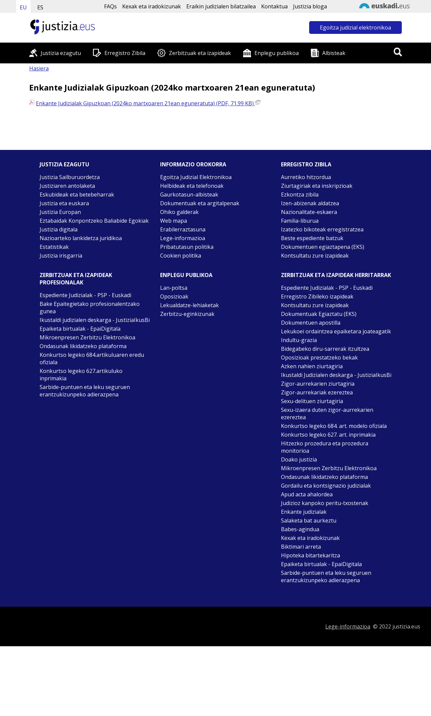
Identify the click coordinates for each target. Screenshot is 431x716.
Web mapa (173, 220)
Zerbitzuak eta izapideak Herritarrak (336, 275)
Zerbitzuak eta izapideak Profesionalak (76, 278)
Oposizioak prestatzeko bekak (319, 357)
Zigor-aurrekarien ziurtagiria (317, 383)
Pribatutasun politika (186, 247)
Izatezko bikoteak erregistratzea (322, 229)
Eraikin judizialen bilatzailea (221, 6)
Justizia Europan (60, 212)
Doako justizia (299, 459)
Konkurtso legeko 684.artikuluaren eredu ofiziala (92, 358)
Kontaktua (274, 6)
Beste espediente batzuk (312, 238)
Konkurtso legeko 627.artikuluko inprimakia (81, 374)
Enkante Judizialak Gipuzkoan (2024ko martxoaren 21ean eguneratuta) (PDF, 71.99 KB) (148, 103)
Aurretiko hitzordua (306, 177)
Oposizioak (174, 296)
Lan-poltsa (173, 287)
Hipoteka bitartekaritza (310, 555)
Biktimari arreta (301, 546)
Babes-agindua (300, 529)
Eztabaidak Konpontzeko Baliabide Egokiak (94, 220)
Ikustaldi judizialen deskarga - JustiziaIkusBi (95, 320)
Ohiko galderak (179, 212)
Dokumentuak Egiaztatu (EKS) (318, 314)
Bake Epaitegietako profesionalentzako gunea (90, 307)
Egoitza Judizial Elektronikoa (196, 177)
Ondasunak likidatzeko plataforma (83, 346)
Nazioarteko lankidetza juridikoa (81, 238)
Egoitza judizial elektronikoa (355, 27)
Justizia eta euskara (64, 203)
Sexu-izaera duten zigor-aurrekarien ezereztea (327, 413)
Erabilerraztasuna (182, 229)
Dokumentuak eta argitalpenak (199, 203)
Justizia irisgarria (61, 255)
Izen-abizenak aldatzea (310, 203)
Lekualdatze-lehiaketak (189, 305)
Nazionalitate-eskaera (309, 212)
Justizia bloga (310, 6)
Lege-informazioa (182, 238)
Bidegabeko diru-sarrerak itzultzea (325, 348)
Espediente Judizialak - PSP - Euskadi (85, 295)
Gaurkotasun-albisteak (189, 194)
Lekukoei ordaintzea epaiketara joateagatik (336, 331)
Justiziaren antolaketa (67, 185)
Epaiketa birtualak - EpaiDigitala (80, 328)
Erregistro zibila (306, 164)
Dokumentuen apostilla (310, 322)
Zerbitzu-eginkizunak (187, 314)
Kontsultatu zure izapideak (315, 255)
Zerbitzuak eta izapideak (200, 53)
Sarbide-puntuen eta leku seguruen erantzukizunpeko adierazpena (85, 390)
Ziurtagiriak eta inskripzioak (316, 185)
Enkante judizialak (304, 511)
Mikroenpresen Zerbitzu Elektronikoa (87, 337)
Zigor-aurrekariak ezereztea (317, 392)
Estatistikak (54, 247)
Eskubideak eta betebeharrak (77, 194)
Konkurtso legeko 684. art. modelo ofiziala (334, 426)
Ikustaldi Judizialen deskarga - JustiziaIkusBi (336, 375)
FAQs (110, 6)
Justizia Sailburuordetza (70, 177)
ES (40, 7)
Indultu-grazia (299, 340)
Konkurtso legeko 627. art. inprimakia (328, 434)
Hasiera (39, 68)
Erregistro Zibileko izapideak (317, 296)
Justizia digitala (59, 229)
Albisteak (333, 53)
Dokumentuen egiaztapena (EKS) (322, 247)
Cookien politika (180, 255)
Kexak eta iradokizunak (151, 6)
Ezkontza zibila (300, 194)
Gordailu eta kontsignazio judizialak (326, 485)
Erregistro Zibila (124, 53)
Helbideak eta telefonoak (192, 185)
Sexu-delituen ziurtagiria (312, 401)
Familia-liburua (300, 220)
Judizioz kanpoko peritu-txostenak (324, 503)
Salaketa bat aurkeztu (308, 520)
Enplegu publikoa (276, 53)
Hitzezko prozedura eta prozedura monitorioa (324, 447)
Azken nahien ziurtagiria (312, 366)
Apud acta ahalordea (307, 494)
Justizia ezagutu (61, 53)
